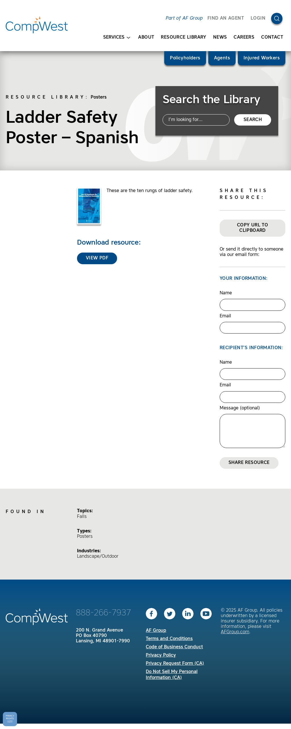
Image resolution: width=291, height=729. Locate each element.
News (220, 37)
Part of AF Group (184, 18)
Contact (272, 37)
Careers (244, 37)
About (146, 37)
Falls (82, 517)
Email (225, 316)
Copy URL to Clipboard (252, 228)
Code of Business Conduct (174, 647)
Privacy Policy (161, 655)
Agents (222, 58)
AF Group (156, 630)
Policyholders (185, 58)
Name (226, 293)
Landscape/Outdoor (98, 556)
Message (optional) (240, 408)
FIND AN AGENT (225, 18)
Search (253, 120)
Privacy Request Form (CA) (175, 663)
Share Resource (249, 463)
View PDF (97, 258)
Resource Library (183, 37)
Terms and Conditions (169, 639)
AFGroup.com (235, 632)
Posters (99, 97)
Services (116, 37)
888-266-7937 (103, 613)
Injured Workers (262, 58)
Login (258, 18)
